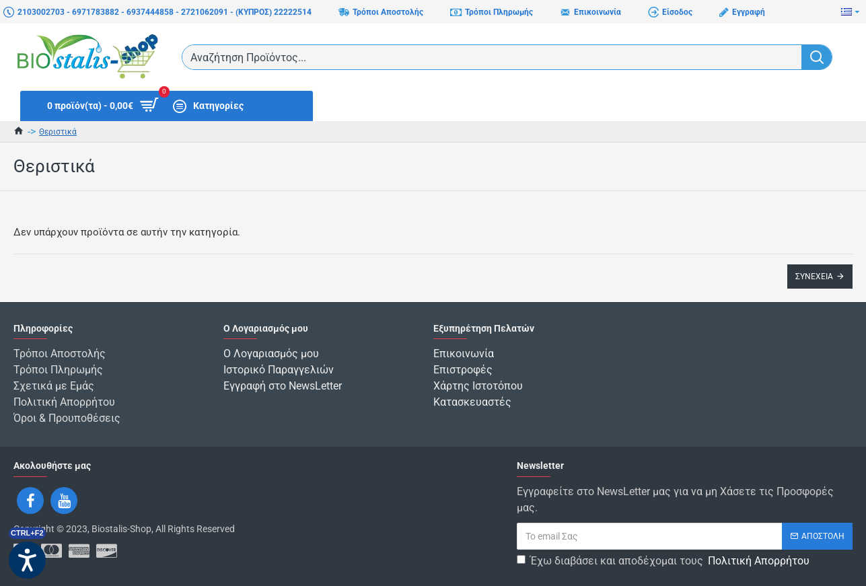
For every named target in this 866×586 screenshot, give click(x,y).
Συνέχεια (814, 276)
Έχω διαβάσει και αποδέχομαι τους (664, 561)
